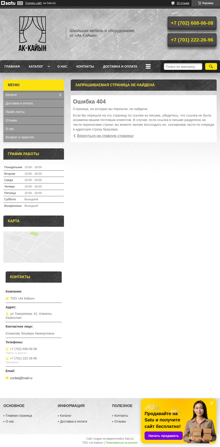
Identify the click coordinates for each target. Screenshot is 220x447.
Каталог (36, 66)
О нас (62, 66)
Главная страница (19, 415)
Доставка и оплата (120, 66)
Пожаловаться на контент (122, 442)
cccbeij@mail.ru (21, 378)
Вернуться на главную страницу (105, 136)
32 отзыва (183, 3)
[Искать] (211, 66)
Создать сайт (33, 3)
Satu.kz (129, 438)
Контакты (85, 66)
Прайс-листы (15, 112)
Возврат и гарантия (20, 137)
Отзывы (11, 120)
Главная (12, 66)
